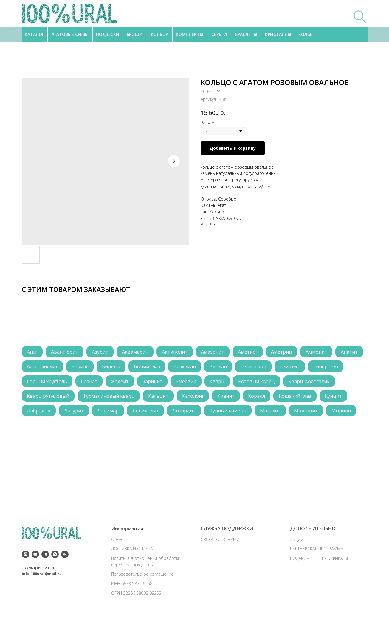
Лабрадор (117, 413)
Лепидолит (226, 413)
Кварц (260, 382)
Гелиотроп (290, 367)
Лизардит (266, 413)
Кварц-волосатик (48, 397)
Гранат (129, 382)
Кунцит (83, 413)
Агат (32, 352)
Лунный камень (310, 413)
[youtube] (35, 575)
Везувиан (219, 367)
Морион (110, 428)
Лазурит (153, 413)
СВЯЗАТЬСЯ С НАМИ (220, 560)
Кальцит (216, 397)
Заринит (194, 382)
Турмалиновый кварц (166, 397)
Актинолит (178, 352)
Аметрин (287, 352)
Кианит (285, 397)
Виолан (254, 367)
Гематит (327, 367)
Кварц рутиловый (104, 397)
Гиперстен (39, 382)
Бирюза (144, 367)
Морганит (74, 428)
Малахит (37, 428)
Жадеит (161, 382)
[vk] (65, 575)
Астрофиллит (74, 367)
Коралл (316, 397)
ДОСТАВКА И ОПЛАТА (132, 569)
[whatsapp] (55, 575)
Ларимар (188, 413)
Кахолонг (251, 397)
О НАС (117, 560)
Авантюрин (66, 352)
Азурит (102, 352)
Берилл (112, 367)
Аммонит (323, 352)
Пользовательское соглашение (142, 595)
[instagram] (25, 575)
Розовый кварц (300, 382)
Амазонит (217, 352)
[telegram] (45, 575)
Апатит (35, 367)
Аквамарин (138, 352)
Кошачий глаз (43, 413)
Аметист (253, 352)
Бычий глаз (181, 367)
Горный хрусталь (86, 382)
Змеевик (228, 382)
